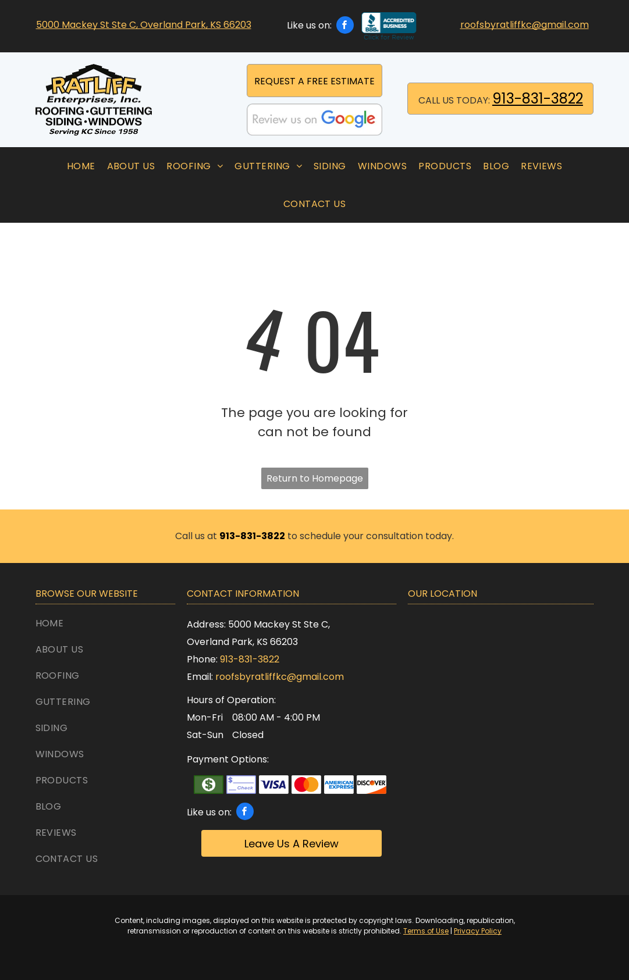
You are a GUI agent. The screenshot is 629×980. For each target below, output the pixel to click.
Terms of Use (426, 931)
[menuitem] (81, 166)
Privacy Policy (478, 931)
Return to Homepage (314, 478)
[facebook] (345, 26)
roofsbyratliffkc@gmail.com (524, 24)
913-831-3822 (537, 98)
